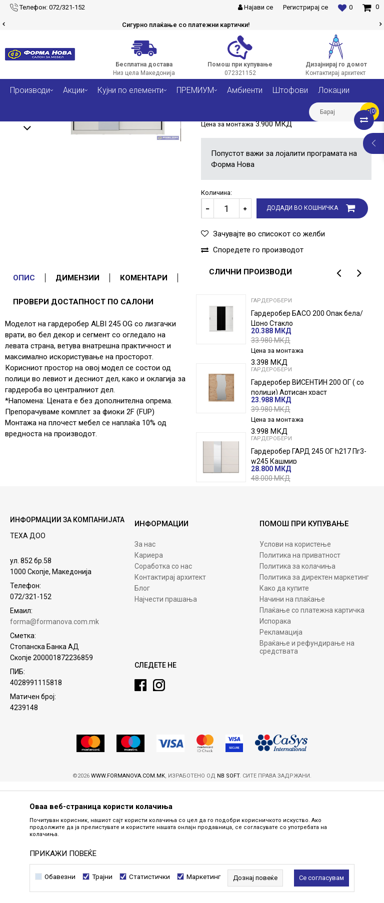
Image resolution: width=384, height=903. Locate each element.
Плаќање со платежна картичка (312, 732)
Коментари (144, 399)
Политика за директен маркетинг (314, 699)
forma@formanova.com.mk (54, 743)
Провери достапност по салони (83, 423)
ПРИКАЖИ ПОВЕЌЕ (63, 853)
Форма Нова (22, 128)
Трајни (102, 877)
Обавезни (60, 877)
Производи (66, 128)
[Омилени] (345, 7)
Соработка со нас (163, 688)
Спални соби (110, 128)
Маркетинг (203, 877)
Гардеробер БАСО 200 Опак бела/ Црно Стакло (307, 440)
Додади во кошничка (302, 329)
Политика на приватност (300, 677)
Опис (24, 399)
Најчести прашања (165, 721)
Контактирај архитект (170, 699)
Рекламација (281, 754)
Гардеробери (211, 128)
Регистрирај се (305, 7)
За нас (145, 666)
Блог (142, 710)
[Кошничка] (370, 7)
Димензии (78, 399)
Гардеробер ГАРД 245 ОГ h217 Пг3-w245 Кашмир (308, 578)
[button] (344, 111)
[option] (192, 24)
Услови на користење (295, 666)
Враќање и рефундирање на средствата (307, 769)
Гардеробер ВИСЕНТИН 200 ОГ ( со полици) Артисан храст (307, 509)
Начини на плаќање (292, 721)
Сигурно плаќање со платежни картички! (192, 24)
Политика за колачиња (298, 688)
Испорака (275, 743)
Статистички (149, 877)
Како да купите (284, 710)
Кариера (148, 677)
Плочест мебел (161, 128)
